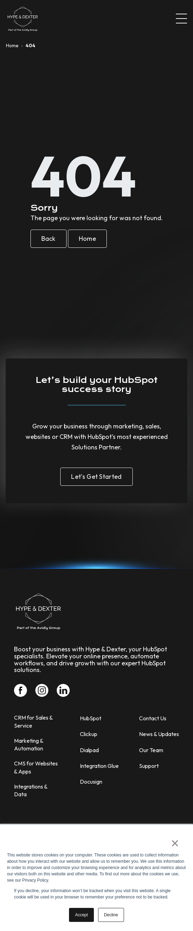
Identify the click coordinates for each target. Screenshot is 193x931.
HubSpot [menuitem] (90, 718)
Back (48, 238)
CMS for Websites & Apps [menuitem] (36, 767)
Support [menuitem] (149, 765)
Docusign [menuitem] (91, 781)
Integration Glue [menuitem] (99, 765)
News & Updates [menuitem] (159, 733)
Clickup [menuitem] (88, 733)
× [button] (175, 843)
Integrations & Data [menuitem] (30, 790)
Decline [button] (111, 914)
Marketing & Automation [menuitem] (28, 744)
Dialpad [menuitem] (89, 750)
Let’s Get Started (96, 476)
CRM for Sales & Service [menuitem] (33, 721)
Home (12, 45)
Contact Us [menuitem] (152, 718)
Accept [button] (81, 914)
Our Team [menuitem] (151, 750)
